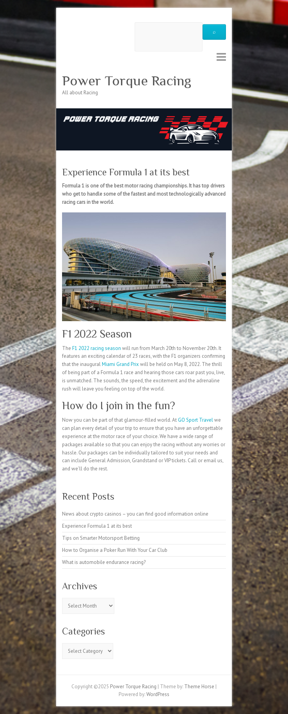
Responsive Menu (221, 57)
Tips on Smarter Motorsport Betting (101, 538)
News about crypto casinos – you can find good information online (135, 514)
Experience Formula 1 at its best (97, 526)
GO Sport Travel (195, 420)
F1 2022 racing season (96, 348)
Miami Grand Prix (120, 364)
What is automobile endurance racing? (104, 562)
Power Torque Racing (126, 80)
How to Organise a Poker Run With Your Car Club (114, 550)
